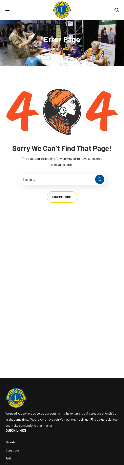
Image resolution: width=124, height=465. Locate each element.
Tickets (10, 442)
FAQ (8, 458)
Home (52, 49)
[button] (117, 10)
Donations (12, 450)
